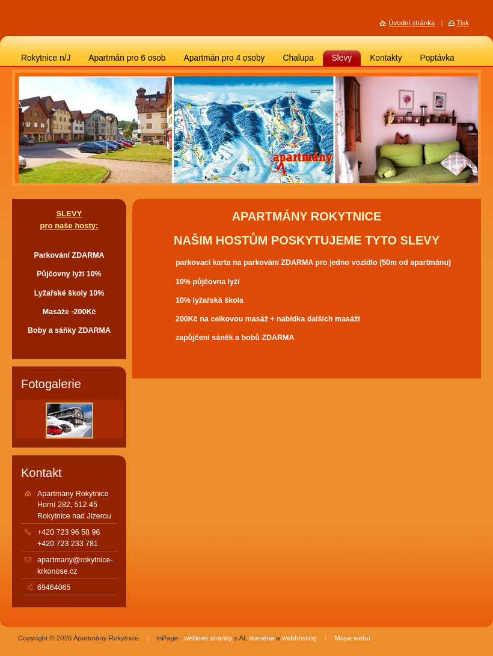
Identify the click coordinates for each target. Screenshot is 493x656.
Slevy (342, 57)
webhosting (299, 638)
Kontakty (386, 57)
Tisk (462, 22)
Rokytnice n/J (45, 57)
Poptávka (437, 57)
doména (262, 638)
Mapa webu (352, 638)
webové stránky (208, 638)
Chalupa (298, 57)
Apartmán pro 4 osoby (224, 57)
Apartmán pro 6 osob (126, 57)
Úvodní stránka (411, 22)
